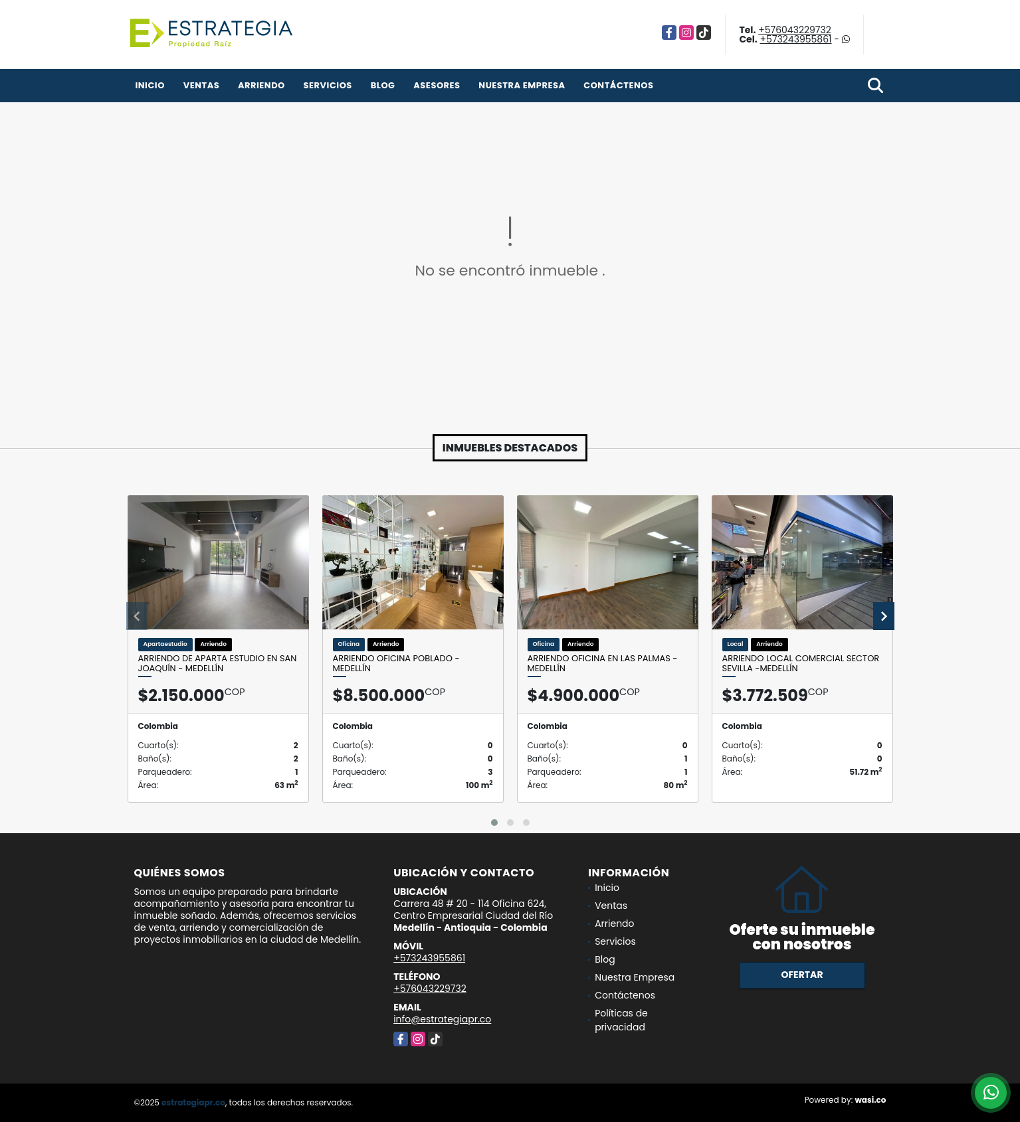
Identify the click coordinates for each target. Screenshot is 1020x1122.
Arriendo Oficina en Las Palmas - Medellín (603, 663)
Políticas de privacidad (621, 1020)
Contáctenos (618, 85)
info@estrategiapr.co (442, 1019)
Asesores (436, 85)
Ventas (201, 85)
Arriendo (261, 85)
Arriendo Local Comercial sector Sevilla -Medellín (801, 663)
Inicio (150, 85)
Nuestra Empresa (521, 85)
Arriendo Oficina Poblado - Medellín (396, 663)
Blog (383, 85)
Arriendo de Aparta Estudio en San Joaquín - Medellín (217, 663)
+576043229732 (794, 30)
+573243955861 (796, 39)
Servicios (328, 85)
